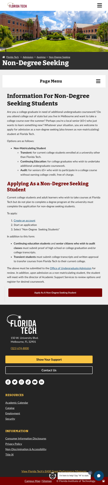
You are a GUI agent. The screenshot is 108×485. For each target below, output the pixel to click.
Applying (41, 57)
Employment (12, 413)
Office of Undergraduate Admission (70, 268)
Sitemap (47, 480)
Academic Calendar (16, 402)
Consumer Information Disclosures (25, 438)
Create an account (24, 220)
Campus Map (32, 480)
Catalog (9, 407)
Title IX (9, 454)
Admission (28, 57)
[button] (99, 476)
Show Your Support (49, 359)
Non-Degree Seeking (59, 57)
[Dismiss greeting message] (90, 473)
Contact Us (49, 370)
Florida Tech (12, 57)
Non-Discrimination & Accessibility (25, 449)
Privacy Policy (13, 443)
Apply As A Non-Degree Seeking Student (55, 292)
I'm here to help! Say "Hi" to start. (74, 475)
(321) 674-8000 (20, 348)
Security (10, 418)
